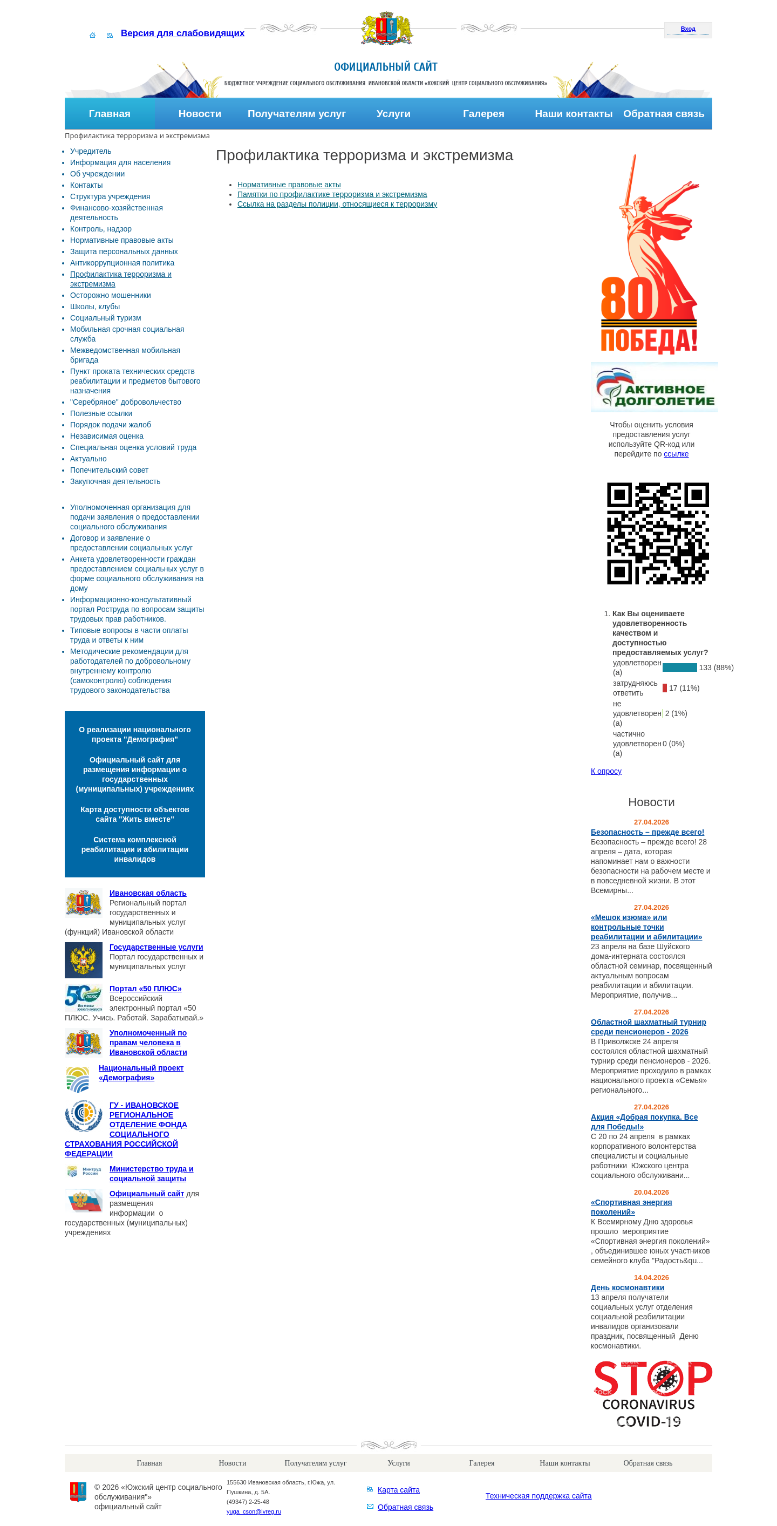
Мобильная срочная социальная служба (127, 334)
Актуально (88, 458)
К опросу (606, 771)
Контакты (86, 185)
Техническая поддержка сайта (539, 1495)
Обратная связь (664, 113)
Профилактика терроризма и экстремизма (121, 279)
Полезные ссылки (101, 413)
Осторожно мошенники (110, 295)
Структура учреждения (110, 196)
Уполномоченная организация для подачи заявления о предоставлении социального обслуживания (135, 517)
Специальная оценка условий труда (133, 447)
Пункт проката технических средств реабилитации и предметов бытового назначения (135, 381)
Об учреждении (97, 173)
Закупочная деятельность (115, 481)
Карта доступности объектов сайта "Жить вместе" (134, 814)
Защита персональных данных (124, 251)
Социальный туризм (105, 318)
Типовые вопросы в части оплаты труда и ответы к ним (129, 635)
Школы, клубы (95, 306)
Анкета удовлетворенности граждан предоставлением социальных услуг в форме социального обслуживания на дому (137, 573)
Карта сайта (399, 1490)
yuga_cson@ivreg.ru (254, 1511)
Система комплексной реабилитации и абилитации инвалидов (135, 849)
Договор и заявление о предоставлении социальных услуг (131, 543)
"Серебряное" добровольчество (125, 402)
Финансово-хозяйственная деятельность (116, 212)
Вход (688, 28)
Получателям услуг (297, 113)
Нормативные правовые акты (122, 240)
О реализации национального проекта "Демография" (135, 734)
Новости (200, 113)
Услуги (394, 113)
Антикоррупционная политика (122, 262)
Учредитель (90, 151)
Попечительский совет (109, 470)
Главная (110, 113)
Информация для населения (120, 162)
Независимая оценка (107, 436)
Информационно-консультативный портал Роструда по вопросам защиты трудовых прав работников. (137, 609)
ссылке (676, 453)
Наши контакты (573, 113)
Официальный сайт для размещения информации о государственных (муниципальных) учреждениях (135, 774)
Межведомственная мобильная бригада (125, 355)
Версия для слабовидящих (182, 33)
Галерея (484, 113)
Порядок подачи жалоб (110, 424)
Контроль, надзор (101, 228)
